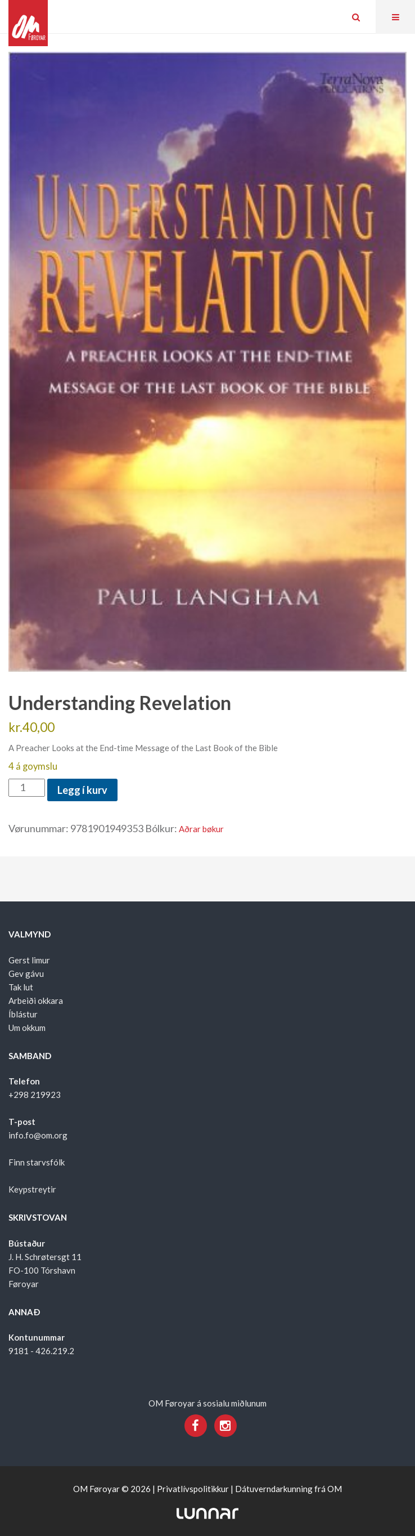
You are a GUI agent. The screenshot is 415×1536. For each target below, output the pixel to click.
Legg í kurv (82, 790)
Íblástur (23, 1014)
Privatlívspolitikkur (193, 1489)
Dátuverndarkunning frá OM (288, 1489)
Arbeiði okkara (35, 1000)
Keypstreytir (32, 1189)
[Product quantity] (26, 788)
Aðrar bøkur (201, 829)
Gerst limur (29, 960)
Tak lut (20, 987)
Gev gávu (26, 973)
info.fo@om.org (37, 1135)
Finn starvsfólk (36, 1162)
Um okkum (27, 1027)
